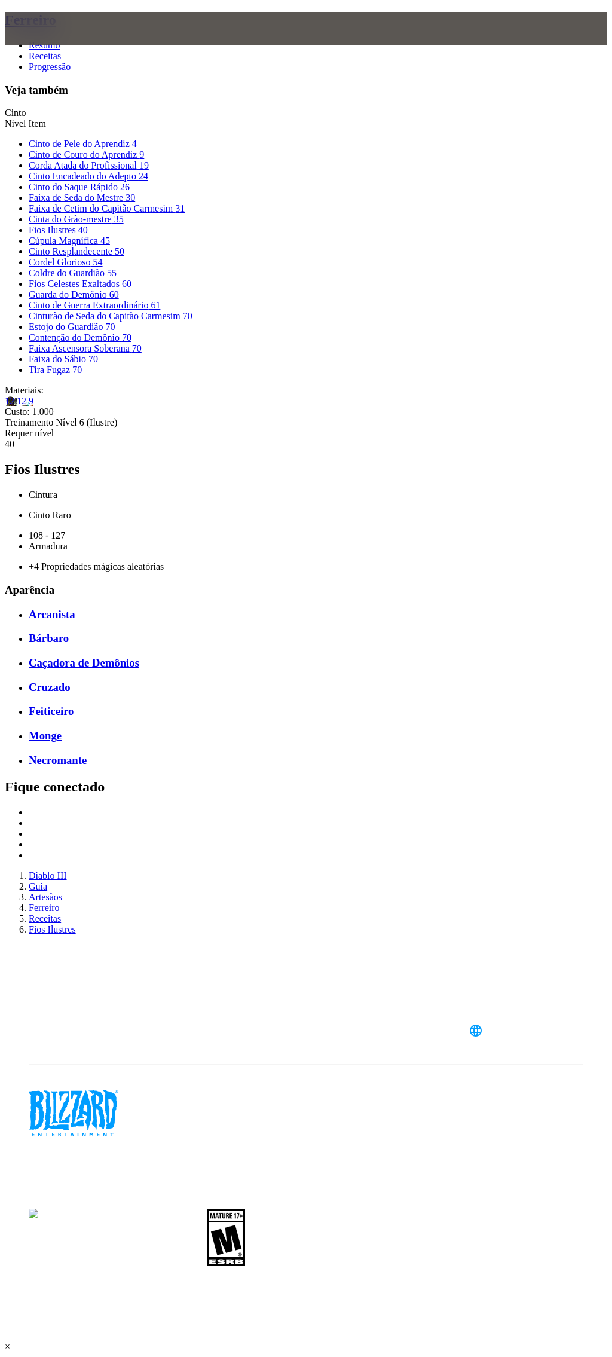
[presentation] (50, 43)
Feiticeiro (51, 711)
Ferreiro (30, 19)
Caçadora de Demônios (84, 662)
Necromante (58, 760)
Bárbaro (49, 638)
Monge (45, 735)
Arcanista (52, 614)
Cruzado (50, 687)
